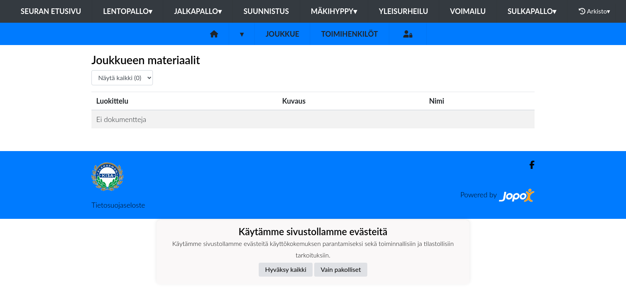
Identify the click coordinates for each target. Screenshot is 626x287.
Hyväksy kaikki (285, 269)
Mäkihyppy (334, 11)
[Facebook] (529, 165)
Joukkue (282, 33)
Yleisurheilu (403, 11)
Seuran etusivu (51, 11)
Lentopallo (127, 11)
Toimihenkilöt (349, 33)
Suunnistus (266, 11)
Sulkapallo (532, 11)
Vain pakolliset (341, 269)
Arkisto (594, 11)
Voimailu (467, 11)
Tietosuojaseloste (118, 205)
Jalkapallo (198, 11)
